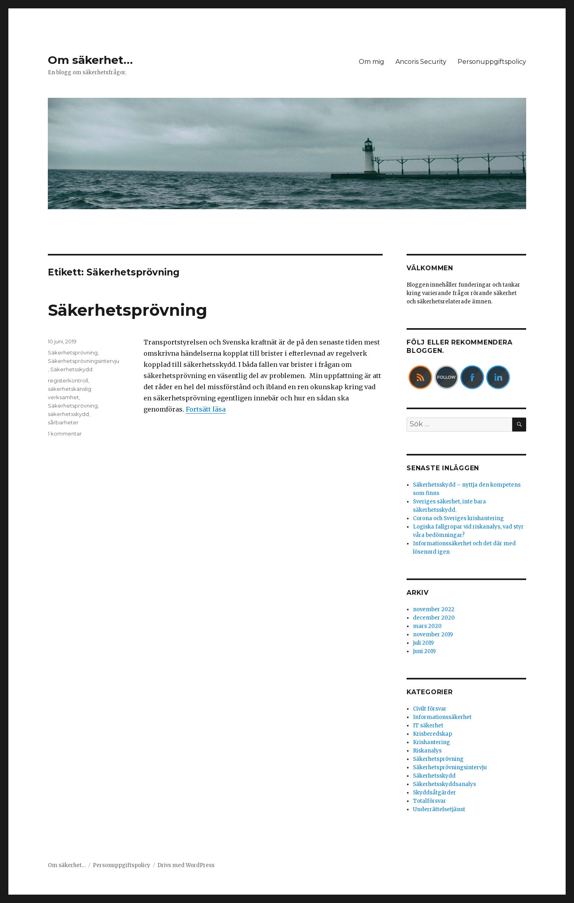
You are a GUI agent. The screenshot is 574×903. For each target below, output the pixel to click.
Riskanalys (427, 750)
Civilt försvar (429, 708)
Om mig (371, 61)
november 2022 (433, 609)
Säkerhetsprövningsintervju (83, 361)
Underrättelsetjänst (439, 809)
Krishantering (431, 742)
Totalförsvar (429, 801)
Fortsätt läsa (206, 409)
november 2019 (433, 634)
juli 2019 (423, 643)
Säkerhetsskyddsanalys (444, 784)
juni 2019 (424, 651)
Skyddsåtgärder (434, 792)
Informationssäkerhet (442, 717)
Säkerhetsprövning (127, 310)
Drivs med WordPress (185, 865)
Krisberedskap (432, 734)
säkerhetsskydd (68, 414)
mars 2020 (427, 626)
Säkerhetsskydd (71, 369)
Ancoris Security (420, 61)
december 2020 (434, 617)
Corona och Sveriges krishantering (458, 518)
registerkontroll (68, 380)
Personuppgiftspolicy (492, 61)
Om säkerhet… (90, 60)
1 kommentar (65, 433)
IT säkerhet (428, 725)
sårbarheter (63, 422)
